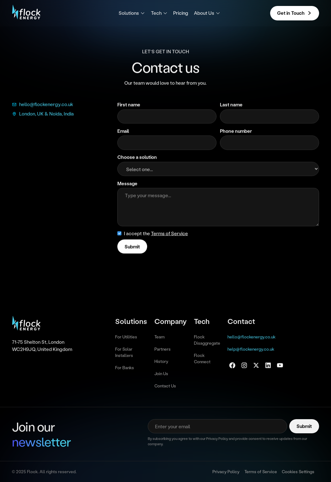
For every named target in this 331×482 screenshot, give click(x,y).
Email (123, 131)
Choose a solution (137, 157)
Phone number (236, 131)
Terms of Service (260, 471)
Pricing (180, 13)
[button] (131, 13)
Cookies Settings (298, 471)
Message (127, 184)
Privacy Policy (225, 471)
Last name (231, 105)
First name (128, 105)
